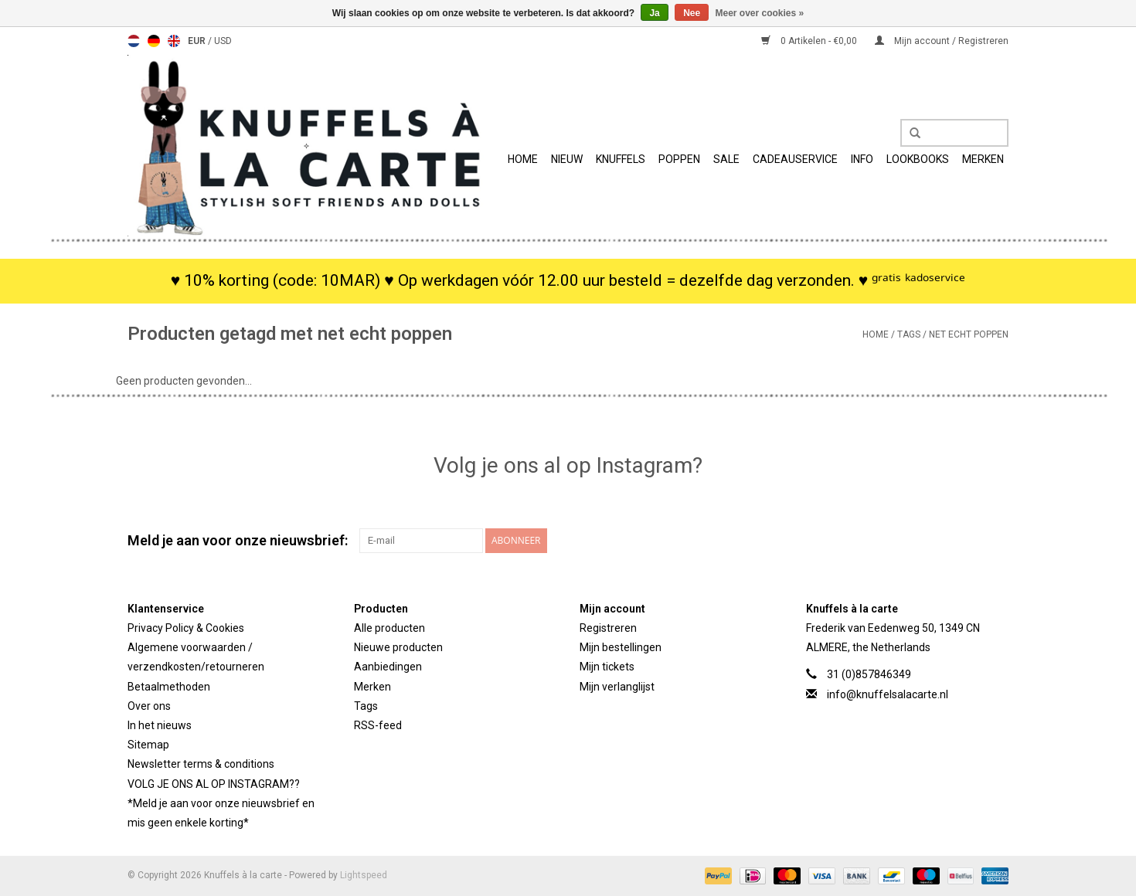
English (174, 41)
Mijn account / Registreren (941, 41)
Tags (908, 334)
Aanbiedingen (388, 666)
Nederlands (134, 41)
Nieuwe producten (398, 647)
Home (523, 159)
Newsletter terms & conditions (201, 764)
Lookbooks (917, 159)
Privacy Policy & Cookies (186, 628)
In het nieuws (160, 725)
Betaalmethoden (169, 686)
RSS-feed (378, 725)
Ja (654, 13)
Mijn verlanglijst (617, 686)
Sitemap (148, 744)
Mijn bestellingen (621, 647)
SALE (726, 159)
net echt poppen (968, 334)
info (862, 159)
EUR (198, 41)
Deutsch (154, 41)
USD (223, 41)
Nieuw (567, 159)
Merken (983, 159)
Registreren (608, 628)
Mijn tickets (607, 666)
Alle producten (389, 628)
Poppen (679, 159)
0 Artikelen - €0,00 (810, 41)
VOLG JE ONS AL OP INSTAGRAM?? (214, 784)
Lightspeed (363, 875)
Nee (691, 13)
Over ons (149, 706)
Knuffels (620, 159)
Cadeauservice (795, 159)
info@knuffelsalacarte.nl (887, 694)
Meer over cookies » (760, 13)
